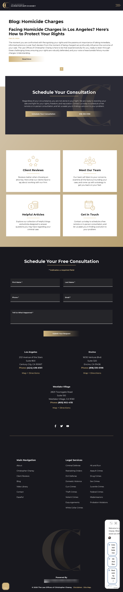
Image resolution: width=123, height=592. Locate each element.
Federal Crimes (96, 492)
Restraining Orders (74, 471)
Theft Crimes (71, 492)
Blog (19, 481)
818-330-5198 (84, 114)
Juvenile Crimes (97, 487)
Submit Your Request (61, 334)
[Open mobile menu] (118, 5)
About (19, 466)
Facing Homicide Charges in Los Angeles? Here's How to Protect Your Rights (59, 31)
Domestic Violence (74, 481)
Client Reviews (23, 476)
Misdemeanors (96, 497)
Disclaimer (77, 587)
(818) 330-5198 (96, 368)
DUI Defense (71, 476)
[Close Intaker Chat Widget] (116, 522)
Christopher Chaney (25, 471)
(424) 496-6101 (34, 368)
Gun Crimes (71, 487)
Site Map (87, 587)
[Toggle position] (111, 522)
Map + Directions (31, 373)
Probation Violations (99, 502)
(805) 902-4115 (65, 402)
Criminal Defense (73, 466)
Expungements (72, 502)
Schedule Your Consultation (43, 114)
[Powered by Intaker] (110, 587)
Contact (20, 492)
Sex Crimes (95, 481)
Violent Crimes (72, 497)
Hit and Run (95, 466)
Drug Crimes (95, 476)
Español (20, 497)
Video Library (22, 487)
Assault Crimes (96, 471)
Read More (26, 59)
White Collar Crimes (74, 508)
